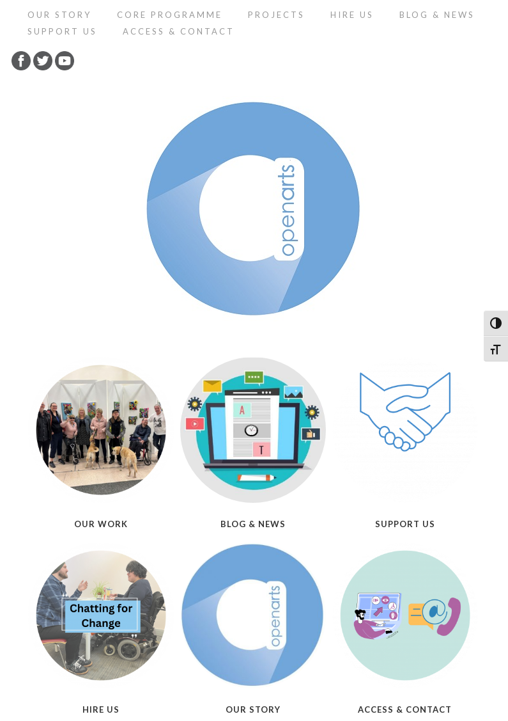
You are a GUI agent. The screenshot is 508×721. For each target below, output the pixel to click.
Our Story (59, 15)
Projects (276, 15)
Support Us (62, 31)
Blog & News (437, 15)
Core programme (169, 15)
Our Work (101, 524)
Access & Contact (179, 31)
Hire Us (352, 15)
